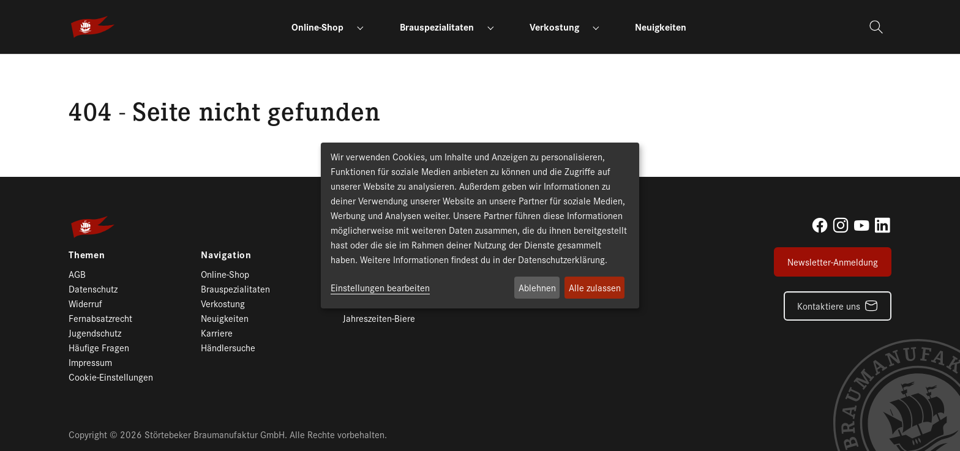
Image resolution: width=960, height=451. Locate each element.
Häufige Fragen (99, 347)
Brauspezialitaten (235, 288)
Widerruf (85, 303)
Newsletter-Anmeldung (832, 261)
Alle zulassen (595, 287)
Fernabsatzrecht (100, 317)
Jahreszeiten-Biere (379, 317)
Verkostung (223, 303)
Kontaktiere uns (828, 305)
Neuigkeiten (225, 317)
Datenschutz (93, 288)
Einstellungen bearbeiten (380, 287)
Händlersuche (228, 347)
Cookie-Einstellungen (111, 376)
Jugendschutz (95, 332)
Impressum (90, 362)
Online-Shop (225, 273)
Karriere (217, 332)
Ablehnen (537, 287)
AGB (77, 273)
